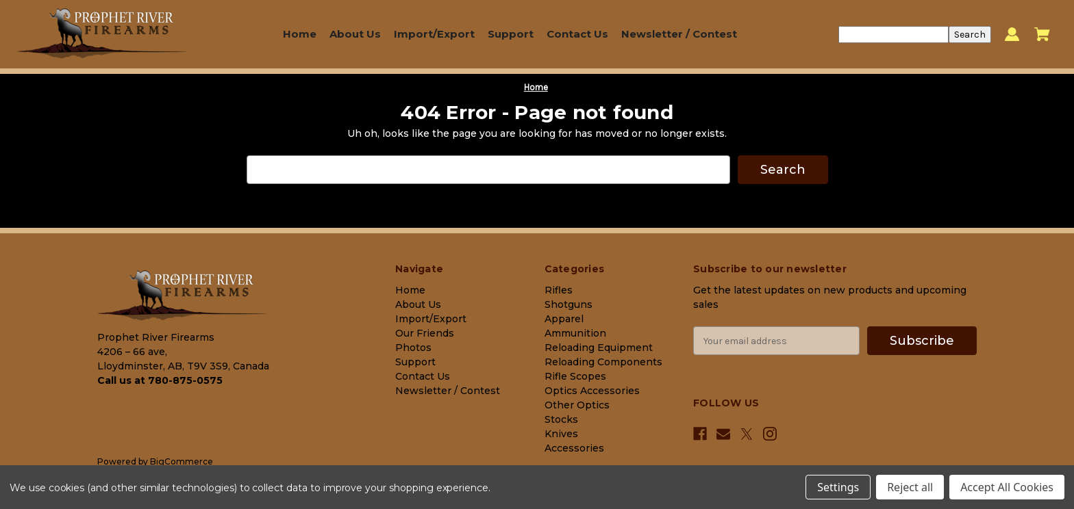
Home (299, 33)
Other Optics (577, 405)
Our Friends (424, 333)
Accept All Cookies (1006, 487)
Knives (561, 434)
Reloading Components (603, 362)
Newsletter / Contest (679, 33)
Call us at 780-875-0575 (160, 380)
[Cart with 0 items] (1042, 34)
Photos (413, 347)
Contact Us (577, 33)
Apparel (564, 319)
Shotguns (568, 304)
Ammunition (575, 333)
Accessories (574, 448)
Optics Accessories (592, 390)
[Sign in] (1012, 34)
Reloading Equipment (599, 347)
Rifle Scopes (575, 376)
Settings (838, 487)
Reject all (910, 487)
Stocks (561, 419)
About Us (355, 33)
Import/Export (434, 33)
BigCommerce (181, 461)
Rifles (559, 290)
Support (511, 33)
